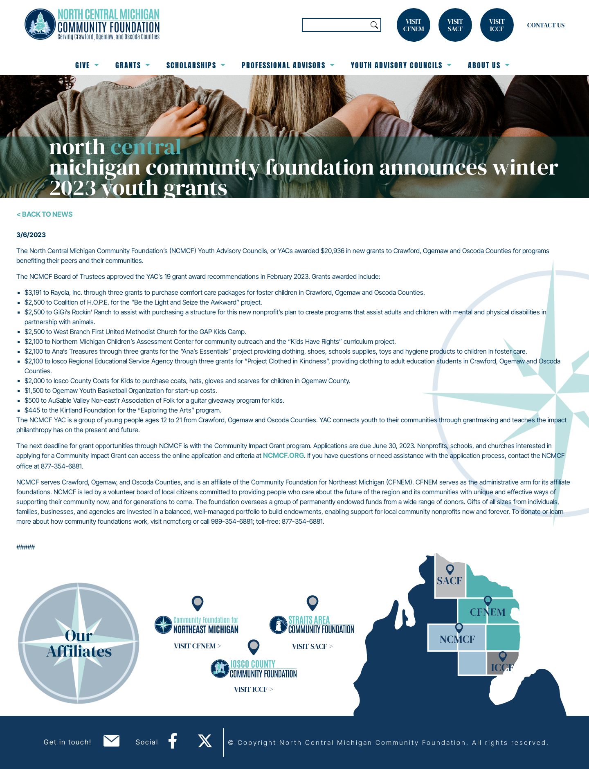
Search (374, 25)
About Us (489, 65)
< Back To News (44, 214)
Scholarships (195, 65)
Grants (132, 65)
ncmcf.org (283, 455)
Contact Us (545, 25)
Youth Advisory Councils (401, 65)
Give (87, 65)
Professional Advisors (288, 65)
